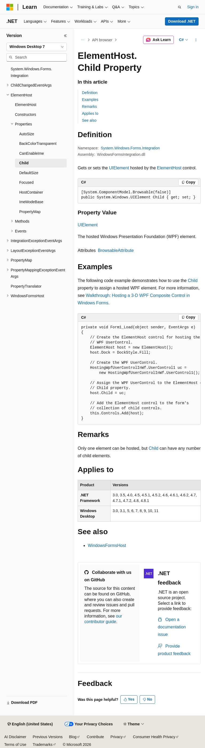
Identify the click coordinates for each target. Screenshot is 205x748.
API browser (102, 40)
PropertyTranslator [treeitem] (26, 286)
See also (89, 120)
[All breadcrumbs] (82, 40)
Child (193, 280)
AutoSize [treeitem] (26, 134)
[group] (139, 373)
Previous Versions (47, 737)
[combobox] (36, 47)
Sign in (193, 7)
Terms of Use (15, 744)
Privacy (117, 737)
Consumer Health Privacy (154, 737)
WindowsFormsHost (107, 545)
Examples (90, 99)
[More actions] (196, 40)
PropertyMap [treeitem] (30, 212)
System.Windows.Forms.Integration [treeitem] (31, 72)
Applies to (90, 113)
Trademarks (42, 744)
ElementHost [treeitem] (25, 105)
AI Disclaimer (15, 737)
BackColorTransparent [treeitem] (38, 143)
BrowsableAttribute (116, 250)
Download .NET (182, 21)
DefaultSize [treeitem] (28, 173)
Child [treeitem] (24, 163)
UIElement (119, 168)
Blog (73, 737)
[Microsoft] (9, 7)
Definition (89, 93)
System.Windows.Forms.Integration (130, 148)
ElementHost (169, 168)
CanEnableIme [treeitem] (31, 153)
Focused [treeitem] (26, 182)
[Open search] (179, 7)
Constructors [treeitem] (25, 114)
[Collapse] (65, 35)
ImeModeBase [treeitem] (31, 202)
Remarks (89, 106)
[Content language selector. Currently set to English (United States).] (30, 724)
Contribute (95, 737)
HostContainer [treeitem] (31, 192)
